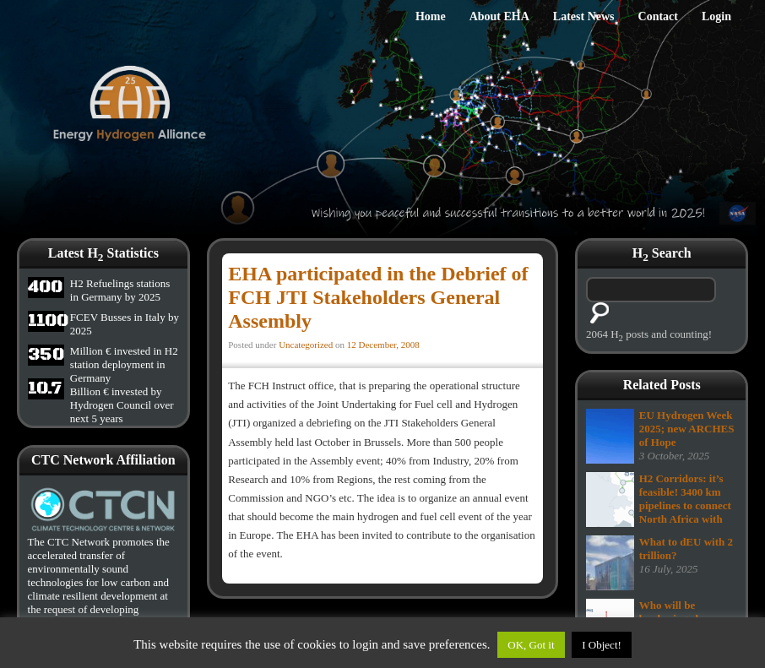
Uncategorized (306, 344)
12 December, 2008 (383, 344)
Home (430, 16)
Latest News (584, 16)
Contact (658, 16)
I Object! (601, 644)
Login (716, 16)
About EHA (499, 16)
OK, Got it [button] (530, 644)
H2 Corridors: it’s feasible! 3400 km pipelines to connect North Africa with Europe (685, 505)
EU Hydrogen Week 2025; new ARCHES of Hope (687, 428)
